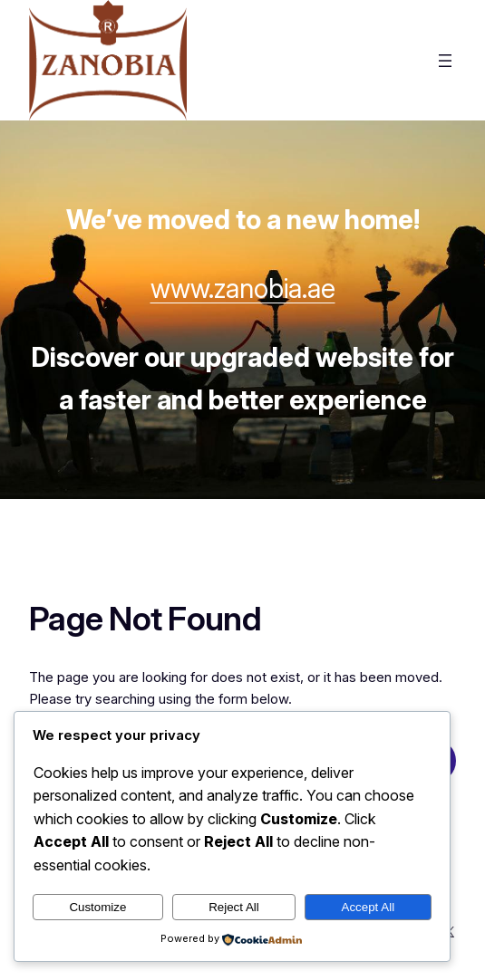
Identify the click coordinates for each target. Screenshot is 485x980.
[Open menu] (445, 61)
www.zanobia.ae (242, 288)
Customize (97, 907)
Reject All (234, 907)
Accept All (368, 907)
